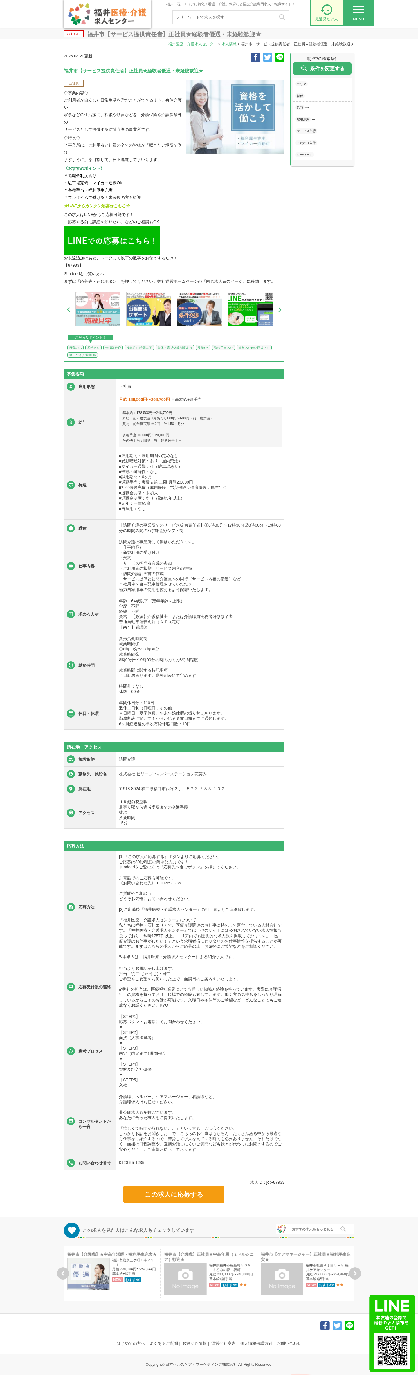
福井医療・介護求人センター (192, 44)
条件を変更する (322, 68)
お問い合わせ (289, 1343)
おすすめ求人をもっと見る (313, 1229)
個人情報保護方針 (256, 1343)
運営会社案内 (223, 1343)
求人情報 (229, 44)
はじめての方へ (131, 1343)
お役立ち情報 (194, 1343)
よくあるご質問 (163, 1343)
